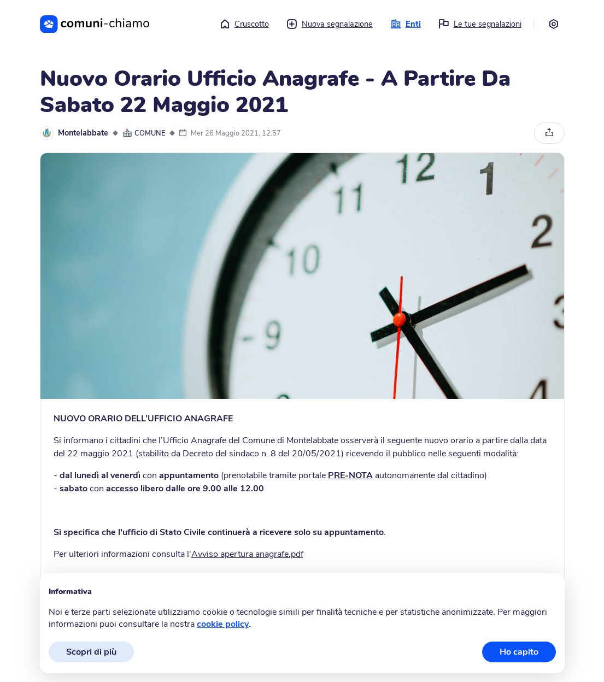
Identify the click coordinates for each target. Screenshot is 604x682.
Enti (405, 24)
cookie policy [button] (223, 624)
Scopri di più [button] (91, 652)
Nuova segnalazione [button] (329, 24)
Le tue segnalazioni (479, 24)
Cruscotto (244, 24)
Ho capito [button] (519, 652)
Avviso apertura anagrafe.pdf (247, 554)
